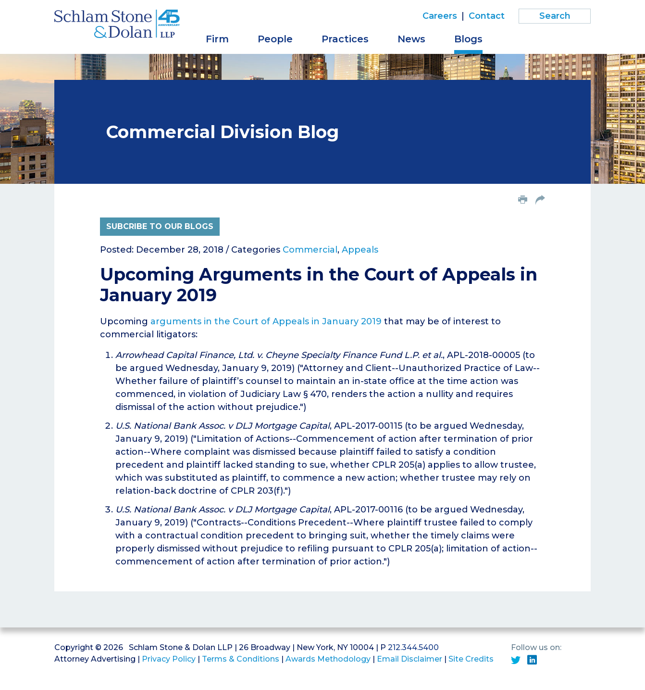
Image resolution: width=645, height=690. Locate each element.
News (411, 39)
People (275, 39)
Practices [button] (345, 39)
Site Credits (471, 659)
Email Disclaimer (409, 659)
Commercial (310, 249)
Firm (217, 39)
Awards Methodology (328, 659)
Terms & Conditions (240, 659)
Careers (439, 16)
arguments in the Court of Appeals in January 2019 (266, 321)
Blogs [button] (468, 39)
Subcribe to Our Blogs (159, 226)
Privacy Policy (169, 659)
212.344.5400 (413, 647)
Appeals (360, 249)
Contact (487, 16)
